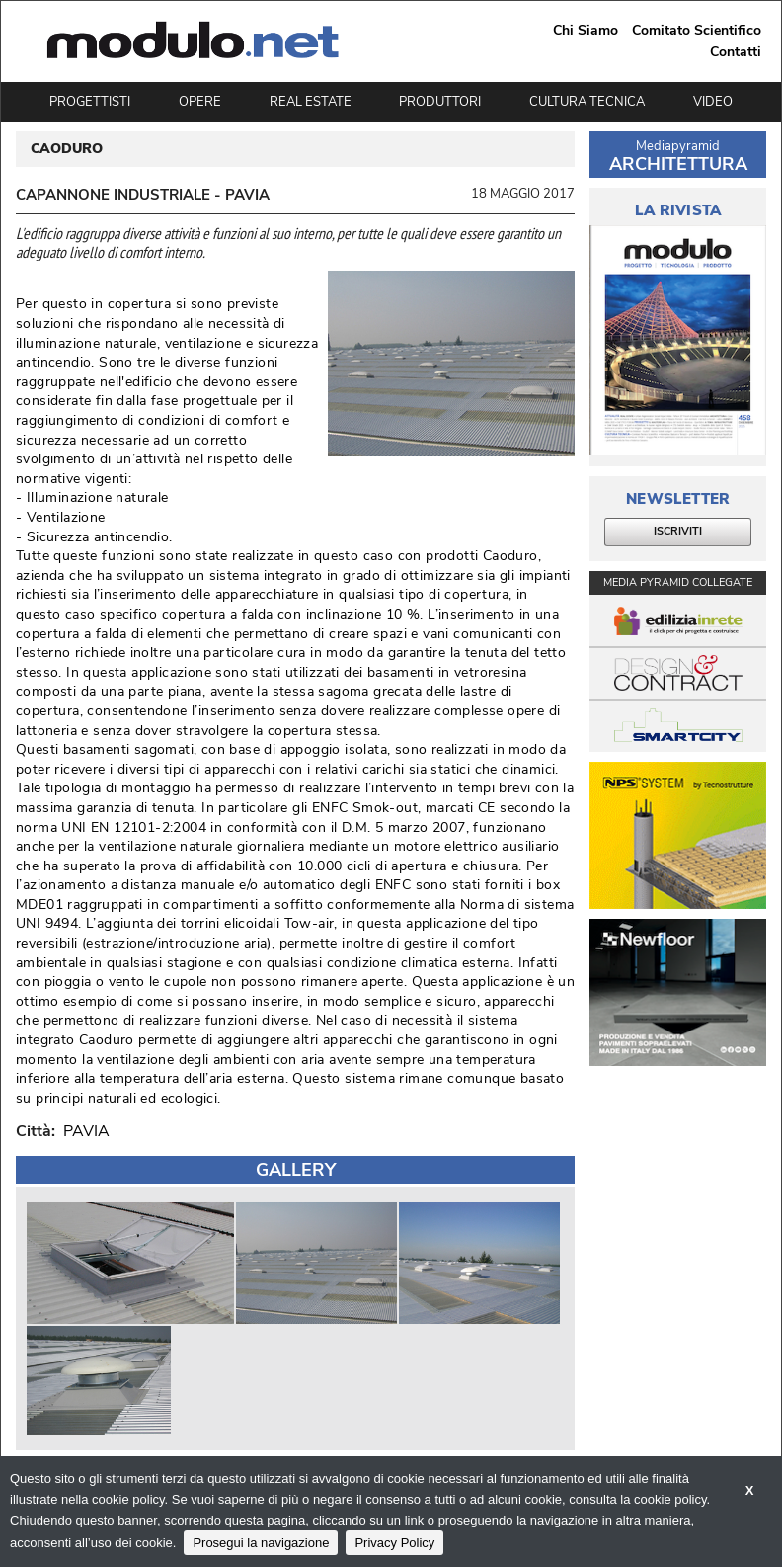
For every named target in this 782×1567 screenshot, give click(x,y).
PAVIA (82, 1131)
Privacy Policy (394, 1542)
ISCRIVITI (678, 531)
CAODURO (67, 149)
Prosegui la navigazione (261, 1542)
